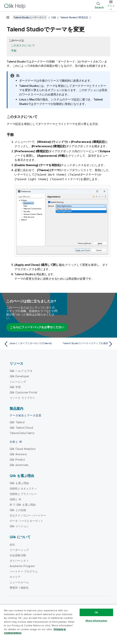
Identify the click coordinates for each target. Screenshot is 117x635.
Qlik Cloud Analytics (23, 448)
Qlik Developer (19, 375)
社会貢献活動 (18, 554)
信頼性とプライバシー (23, 493)
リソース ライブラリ (22, 397)
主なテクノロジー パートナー (28, 515)
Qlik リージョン (19, 525)
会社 (12, 544)
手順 (13, 50)
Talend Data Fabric (22, 432)
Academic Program (22, 565)
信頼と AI (15, 498)
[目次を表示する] (8, 17)
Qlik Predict (17, 459)
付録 (53, 17)
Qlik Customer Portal (23, 392)
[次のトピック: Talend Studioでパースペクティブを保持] (87, 343)
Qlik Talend (17, 421)
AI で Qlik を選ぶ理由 (23, 504)
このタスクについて (23, 45)
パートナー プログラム (24, 571)
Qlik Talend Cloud (21, 427)
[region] (58, 619)
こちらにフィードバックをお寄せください (37, 327)
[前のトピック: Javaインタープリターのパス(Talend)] (30, 343)
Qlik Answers (18, 453)
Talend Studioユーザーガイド (29, 17)
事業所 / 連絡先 (19, 587)
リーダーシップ (19, 549)
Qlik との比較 (18, 509)
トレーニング (18, 381)
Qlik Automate (19, 464)
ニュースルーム (19, 581)
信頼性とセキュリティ (23, 488)
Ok (96, 612)
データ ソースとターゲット (26, 520)
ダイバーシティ (19, 560)
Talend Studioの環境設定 (74, 17)
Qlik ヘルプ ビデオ (21, 370)
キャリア (15, 576)
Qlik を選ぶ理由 (19, 482)
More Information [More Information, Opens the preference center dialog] (96, 620)
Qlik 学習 (15, 386)
